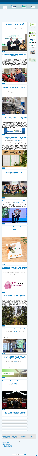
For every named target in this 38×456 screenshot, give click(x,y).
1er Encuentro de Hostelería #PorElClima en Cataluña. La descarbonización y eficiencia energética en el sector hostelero (14, 382)
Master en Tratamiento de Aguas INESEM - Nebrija (14, 5)
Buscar (25, 455)
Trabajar (24, 1)
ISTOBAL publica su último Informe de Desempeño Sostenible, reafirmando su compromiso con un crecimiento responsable (14, 414)
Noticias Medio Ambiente (5, 443)
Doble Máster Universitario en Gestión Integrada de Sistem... (33, 5)
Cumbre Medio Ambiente (7, 449)
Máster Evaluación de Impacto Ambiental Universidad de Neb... (24, 5)
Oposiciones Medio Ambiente (8, 452)
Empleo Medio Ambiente (7, 451)
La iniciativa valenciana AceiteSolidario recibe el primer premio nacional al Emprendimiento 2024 (14, 23)
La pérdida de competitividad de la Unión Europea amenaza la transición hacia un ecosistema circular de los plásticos (14, 228)
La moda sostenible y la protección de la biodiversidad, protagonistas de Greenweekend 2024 (14, 171)
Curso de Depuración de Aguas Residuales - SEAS (23, 436)
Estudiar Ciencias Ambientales (6, 445)
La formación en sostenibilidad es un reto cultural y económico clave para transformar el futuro (14, 138)
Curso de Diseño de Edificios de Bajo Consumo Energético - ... (6, 436)
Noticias (12, 1)
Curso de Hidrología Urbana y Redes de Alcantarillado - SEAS (14, 436)
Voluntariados (6, 450)
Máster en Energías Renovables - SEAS (32, 436)
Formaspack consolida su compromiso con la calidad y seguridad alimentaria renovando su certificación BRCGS (14, 86)
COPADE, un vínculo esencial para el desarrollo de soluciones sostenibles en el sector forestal (14, 296)
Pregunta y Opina (30, 1)
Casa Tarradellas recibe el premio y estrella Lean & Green (14, 201)
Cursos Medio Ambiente (7, 448)
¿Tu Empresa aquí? (33, 27)
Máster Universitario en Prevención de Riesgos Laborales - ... (5, 6)
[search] (18, 455)
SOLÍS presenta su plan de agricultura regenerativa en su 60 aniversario (14, 55)
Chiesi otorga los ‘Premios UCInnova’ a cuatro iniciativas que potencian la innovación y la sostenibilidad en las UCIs (14, 267)
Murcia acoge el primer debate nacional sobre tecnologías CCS (14, 329)
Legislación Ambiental (5, 444)
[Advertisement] (19, 15)
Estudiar (20, 1)
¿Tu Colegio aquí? (32, 47)
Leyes (16, 1)
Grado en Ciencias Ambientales (8, 446)
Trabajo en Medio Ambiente (6, 451)
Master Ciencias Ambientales (8, 447)
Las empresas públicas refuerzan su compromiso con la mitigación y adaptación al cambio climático (14, 118)
